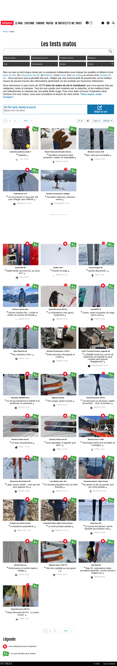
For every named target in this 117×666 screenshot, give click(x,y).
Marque (108, 121)
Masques (92, 58)
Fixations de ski (66, 58)
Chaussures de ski (40, 58)
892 (25, 121)
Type (96, 121)
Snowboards (37, 64)
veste (63, 75)
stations (29, 23)
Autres (100, 64)
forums (40, 23)
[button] (108, 23)
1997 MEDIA (7, 664)
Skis (5, 64)
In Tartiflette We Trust (68, 23)
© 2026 (96, 664)
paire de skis (9, 75)
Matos (6, 31)
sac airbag (77, 75)
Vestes (63, 64)
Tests (12, 31)
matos (49, 23)
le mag (19, 23)
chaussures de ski (30, 75)
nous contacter (109, 664)
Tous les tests (9, 58)
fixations (48, 75)
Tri (80, 121)
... (20, 121)
